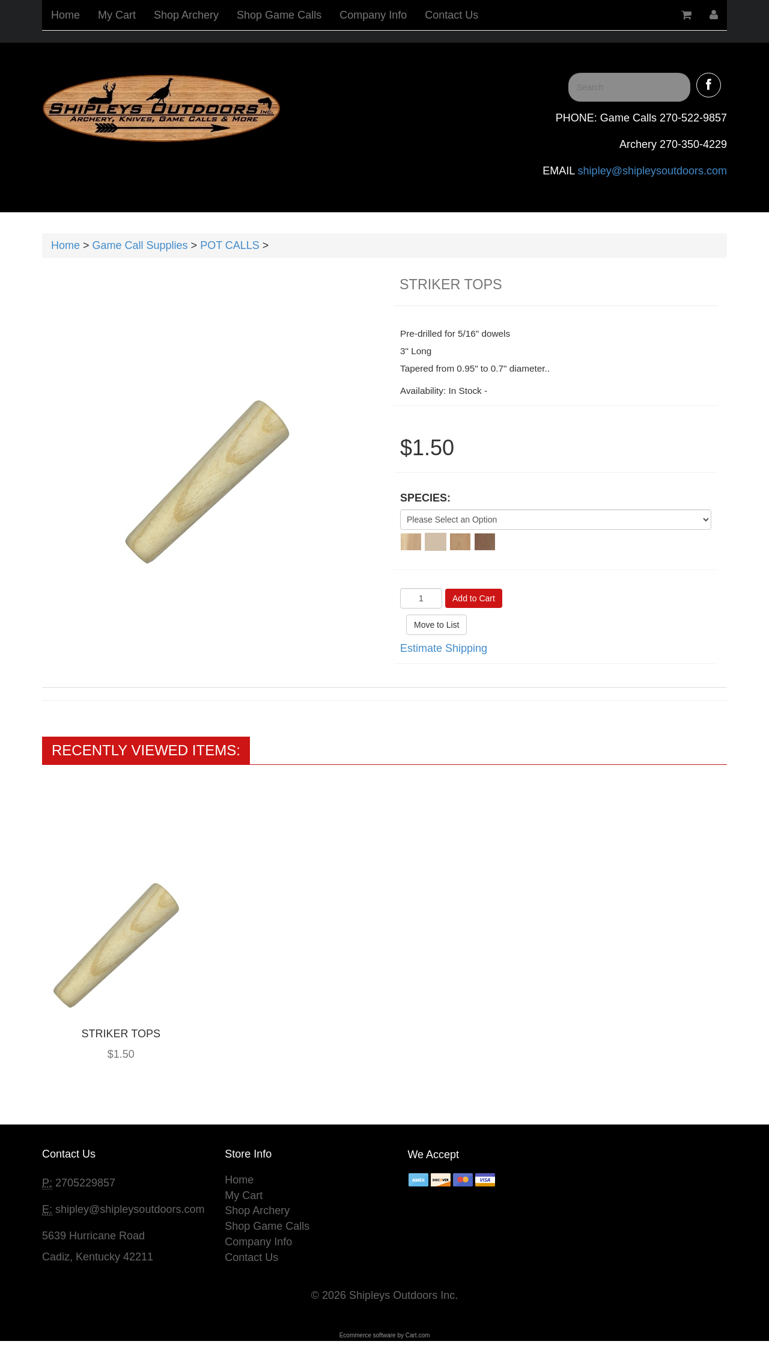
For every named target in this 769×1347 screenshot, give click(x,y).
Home (65, 15)
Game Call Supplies (140, 245)
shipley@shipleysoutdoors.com (651, 171)
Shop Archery (186, 15)
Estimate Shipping (443, 648)
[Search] (629, 87)
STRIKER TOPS (121, 1034)
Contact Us (451, 15)
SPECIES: (425, 498)
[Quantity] (421, 598)
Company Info (373, 15)
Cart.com (418, 1335)
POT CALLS (230, 245)
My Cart (117, 15)
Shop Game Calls (279, 15)
